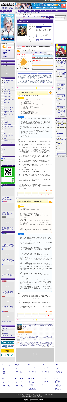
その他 (56, 388)
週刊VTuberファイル (7, 91)
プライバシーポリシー (7, 328)
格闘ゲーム (57, 382)
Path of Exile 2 (59, 146)
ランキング (64, 0)
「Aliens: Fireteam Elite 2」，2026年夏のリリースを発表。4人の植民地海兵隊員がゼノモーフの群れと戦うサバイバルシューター (61, 111)
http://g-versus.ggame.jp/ (40, 24)
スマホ (25, 10)
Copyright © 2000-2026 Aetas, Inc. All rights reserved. (33, 400)
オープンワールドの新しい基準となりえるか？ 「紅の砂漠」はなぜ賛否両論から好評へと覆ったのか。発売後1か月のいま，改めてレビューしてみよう (8, 245)
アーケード (56, 378)
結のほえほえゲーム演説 (8, 114)
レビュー (2, 12)
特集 (4, 53)
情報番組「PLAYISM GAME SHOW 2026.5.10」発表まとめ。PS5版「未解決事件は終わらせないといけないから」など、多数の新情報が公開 (61, 62)
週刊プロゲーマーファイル (9, 87)
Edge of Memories (60, 133)
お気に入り (53, 0)
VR (35, 10)
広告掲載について (6, 333)
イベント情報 (57, 381)
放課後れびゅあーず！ (8, 140)
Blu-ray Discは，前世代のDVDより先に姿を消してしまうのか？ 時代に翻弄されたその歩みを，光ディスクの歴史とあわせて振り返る (8, 228)
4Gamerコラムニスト (7, 124)
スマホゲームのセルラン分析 (9, 97)
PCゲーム (4, 158)
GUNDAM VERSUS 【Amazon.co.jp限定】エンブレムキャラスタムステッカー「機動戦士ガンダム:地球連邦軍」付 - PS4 (36, 340)
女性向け (30, 10)
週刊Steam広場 (6, 102)
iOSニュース (31, 380)
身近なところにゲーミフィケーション (9, 136)
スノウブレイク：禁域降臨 (61, 154)
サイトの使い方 (14, 0)
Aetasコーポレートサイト (7, 335)
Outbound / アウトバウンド (61, 140)
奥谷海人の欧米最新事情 (8, 80)
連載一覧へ (12, 142)
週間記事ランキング (6, 146)
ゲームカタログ (37, 12)
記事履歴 (58, 0)
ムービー (20, 12)
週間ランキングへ (63, 114)
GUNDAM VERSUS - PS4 (25, 334)
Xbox (10, 10)
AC (45, 10)
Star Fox (58, 136)
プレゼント (5, 149)
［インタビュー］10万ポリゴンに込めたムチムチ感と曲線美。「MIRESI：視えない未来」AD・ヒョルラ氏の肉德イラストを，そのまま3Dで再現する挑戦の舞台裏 (8, 323)
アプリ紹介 (31, 385)
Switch (20, 10)
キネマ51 (5, 138)
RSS (1, 0)
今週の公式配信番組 (7, 89)
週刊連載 (4, 371)
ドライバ (4, 154)
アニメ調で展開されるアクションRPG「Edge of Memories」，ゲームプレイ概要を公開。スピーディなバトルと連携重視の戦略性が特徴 (61, 68)
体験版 (4, 368)
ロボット (37, 39)
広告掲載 (41, 399)
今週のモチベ (6, 84)
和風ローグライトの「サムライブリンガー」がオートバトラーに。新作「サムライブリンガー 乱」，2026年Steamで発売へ (61, 90)
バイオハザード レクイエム (61, 125)
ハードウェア (40, 10)
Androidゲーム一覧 (32, 389)
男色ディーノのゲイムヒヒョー (9, 94)
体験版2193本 (11, 8)
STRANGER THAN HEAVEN (61, 129)
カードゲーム (57, 384)
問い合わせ (21, 0)
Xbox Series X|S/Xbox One (7, 160)
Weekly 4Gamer (6, 82)
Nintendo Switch (5, 163)
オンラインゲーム (6, 365)
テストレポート (45, 381)
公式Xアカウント (7, 0)
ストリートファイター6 (61, 143)
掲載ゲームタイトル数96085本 (7, 7)
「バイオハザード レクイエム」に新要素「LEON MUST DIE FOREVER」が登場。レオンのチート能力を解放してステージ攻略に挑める (61, 84)
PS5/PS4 (15, 10)
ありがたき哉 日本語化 (8, 133)
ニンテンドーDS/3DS (19, 378)
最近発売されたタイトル (28, 12)
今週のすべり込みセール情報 (9, 100)
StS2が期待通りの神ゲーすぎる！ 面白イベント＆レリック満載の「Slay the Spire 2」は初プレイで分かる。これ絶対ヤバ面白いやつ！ (8, 276)
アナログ (50, 10)
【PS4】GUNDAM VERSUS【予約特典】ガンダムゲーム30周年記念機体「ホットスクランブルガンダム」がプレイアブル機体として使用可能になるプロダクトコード (38, 325)
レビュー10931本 (5, 8)
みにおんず (23, 95)
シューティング (58, 385)
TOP (2, 10)
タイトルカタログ (19, 372)
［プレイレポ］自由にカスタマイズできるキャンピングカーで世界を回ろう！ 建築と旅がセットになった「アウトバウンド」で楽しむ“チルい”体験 (61, 79)
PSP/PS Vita (56, 364)
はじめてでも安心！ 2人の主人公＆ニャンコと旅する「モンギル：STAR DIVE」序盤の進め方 (7, 213)
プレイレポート (8, 12)
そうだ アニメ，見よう (8, 109)
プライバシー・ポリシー (34, 399)
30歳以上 (36, 52)
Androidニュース (32, 381)
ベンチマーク (44, 386)
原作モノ (41, 39)
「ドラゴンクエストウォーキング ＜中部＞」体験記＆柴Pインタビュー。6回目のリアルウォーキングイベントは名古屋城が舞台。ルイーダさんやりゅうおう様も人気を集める (7, 292)
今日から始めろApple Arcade (9, 116)
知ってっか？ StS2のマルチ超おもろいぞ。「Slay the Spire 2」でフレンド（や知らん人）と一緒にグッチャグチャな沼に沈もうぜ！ (8, 260)
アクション (40, 36)
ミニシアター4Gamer (7, 128)
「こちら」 (43, 82)
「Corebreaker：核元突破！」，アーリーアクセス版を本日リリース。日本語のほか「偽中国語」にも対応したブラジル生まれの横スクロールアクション (61, 100)
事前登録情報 (31, 382)
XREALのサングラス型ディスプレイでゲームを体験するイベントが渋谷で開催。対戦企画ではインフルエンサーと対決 (61, 95)
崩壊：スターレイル (60, 121)
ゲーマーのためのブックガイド (9, 112)
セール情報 (31, 384)
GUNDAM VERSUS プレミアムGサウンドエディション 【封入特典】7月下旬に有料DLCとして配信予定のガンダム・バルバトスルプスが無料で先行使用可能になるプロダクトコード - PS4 (36, 337)
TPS (36, 36)
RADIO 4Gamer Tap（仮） (8, 107)
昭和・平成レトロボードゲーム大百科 (9, 122)
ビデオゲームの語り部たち (9, 126)
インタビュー (15, 12)
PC (6, 10)
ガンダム (37, 40)
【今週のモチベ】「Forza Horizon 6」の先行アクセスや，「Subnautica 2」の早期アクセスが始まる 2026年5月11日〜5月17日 (61, 73)
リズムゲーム (57, 386)
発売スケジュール (19, 371)
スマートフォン (31, 378)
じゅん (22, 204)
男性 (41, 52)
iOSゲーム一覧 (32, 388)
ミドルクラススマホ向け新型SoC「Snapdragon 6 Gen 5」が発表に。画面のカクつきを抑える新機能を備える (61, 106)
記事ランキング (6, 373)
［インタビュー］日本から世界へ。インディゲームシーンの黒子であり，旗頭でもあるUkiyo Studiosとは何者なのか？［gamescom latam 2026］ (7, 308)
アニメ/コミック (48, 39)
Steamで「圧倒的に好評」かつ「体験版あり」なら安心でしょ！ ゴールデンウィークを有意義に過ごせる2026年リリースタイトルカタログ (8, 198)
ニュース (5, 52)
